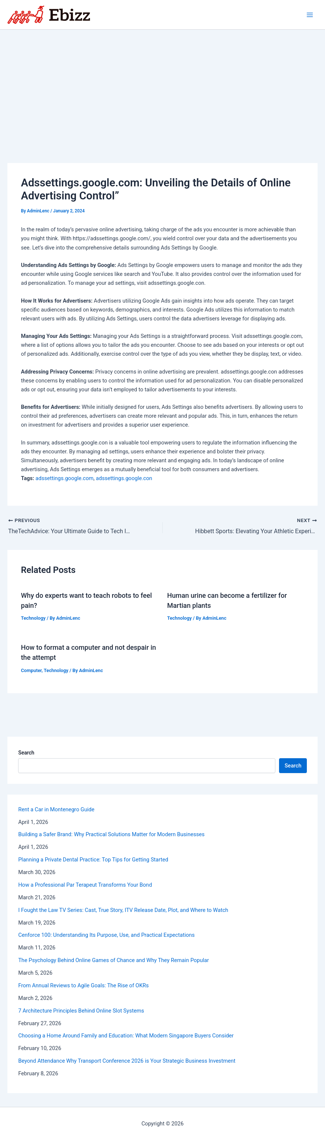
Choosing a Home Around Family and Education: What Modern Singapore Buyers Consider (125, 1035)
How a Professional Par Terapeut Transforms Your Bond (85, 884)
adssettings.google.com (64, 478)
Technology (33, 618)
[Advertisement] (162, 85)
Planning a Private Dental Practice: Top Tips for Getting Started (93, 859)
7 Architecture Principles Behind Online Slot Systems (81, 1010)
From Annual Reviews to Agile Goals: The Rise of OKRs (83, 985)
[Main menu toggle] (310, 15)
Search (26, 753)
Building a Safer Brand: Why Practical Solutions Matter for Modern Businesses (111, 834)
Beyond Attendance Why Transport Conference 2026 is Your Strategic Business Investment (126, 1060)
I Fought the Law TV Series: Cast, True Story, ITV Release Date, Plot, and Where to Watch (123, 910)
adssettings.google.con (124, 478)
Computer (31, 670)
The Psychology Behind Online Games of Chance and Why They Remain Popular (113, 960)
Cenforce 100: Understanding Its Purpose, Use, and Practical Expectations (106, 935)
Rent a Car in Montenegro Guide (56, 809)
